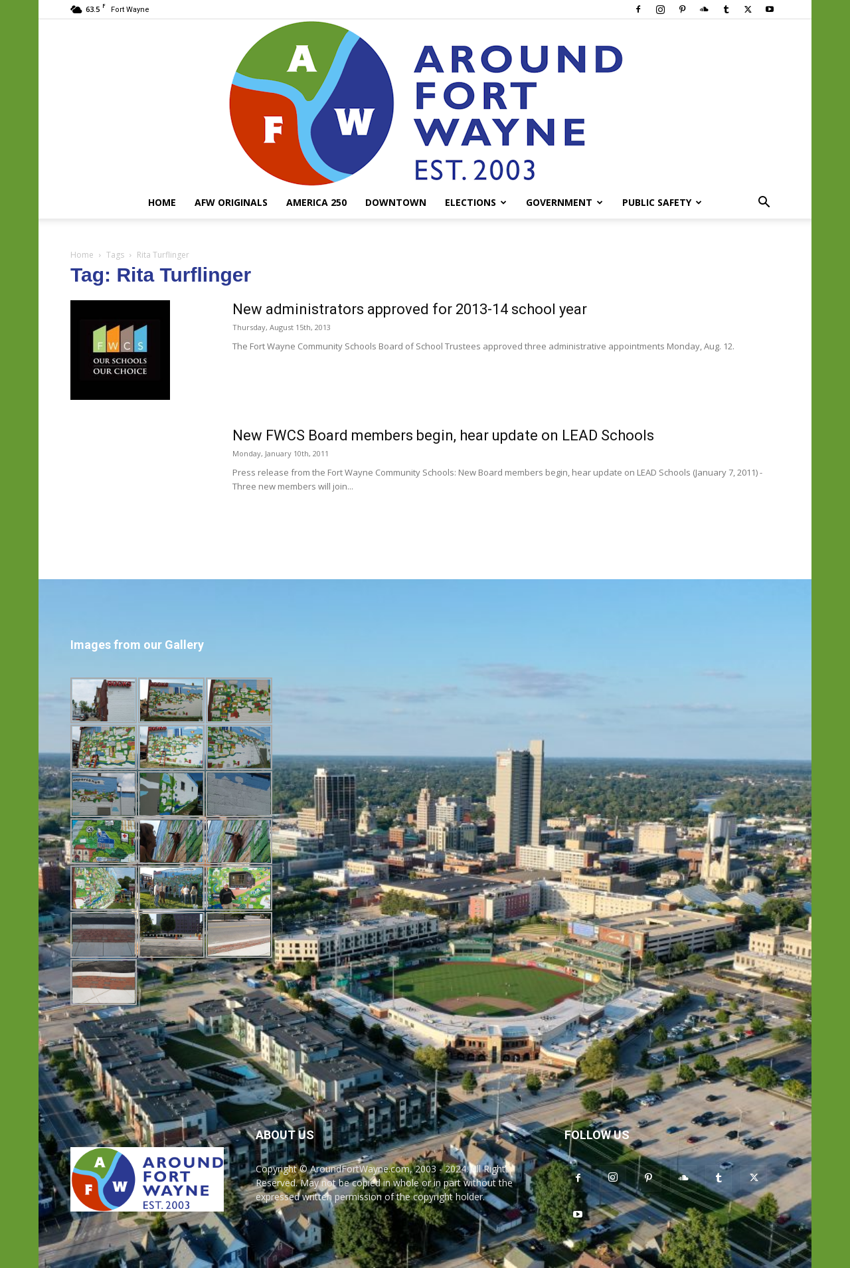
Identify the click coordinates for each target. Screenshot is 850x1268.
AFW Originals (231, 202)
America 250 (316, 202)
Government (564, 202)
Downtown (395, 202)
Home (162, 202)
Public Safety (662, 202)
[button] (764, 203)
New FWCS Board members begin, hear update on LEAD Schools (443, 435)
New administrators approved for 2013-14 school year (409, 309)
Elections (476, 202)
